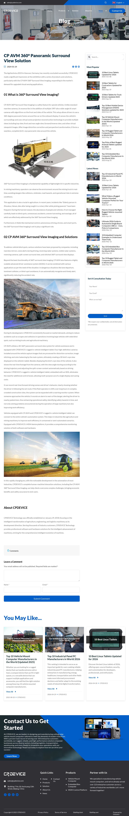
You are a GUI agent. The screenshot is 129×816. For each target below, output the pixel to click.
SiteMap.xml (93, 812)
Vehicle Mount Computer (73, 780)
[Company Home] (11, 10)
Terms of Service (61, 812)
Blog (73, 26)
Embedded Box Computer (73, 785)
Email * (46, 585)
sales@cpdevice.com (14, 2)
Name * (7, 585)
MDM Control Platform (76, 790)
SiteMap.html (78, 812)
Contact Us (117, 10)
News (65, 26)
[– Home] (14, 774)
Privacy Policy (43, 812)
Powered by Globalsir (117, 813)
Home (56, 26)
